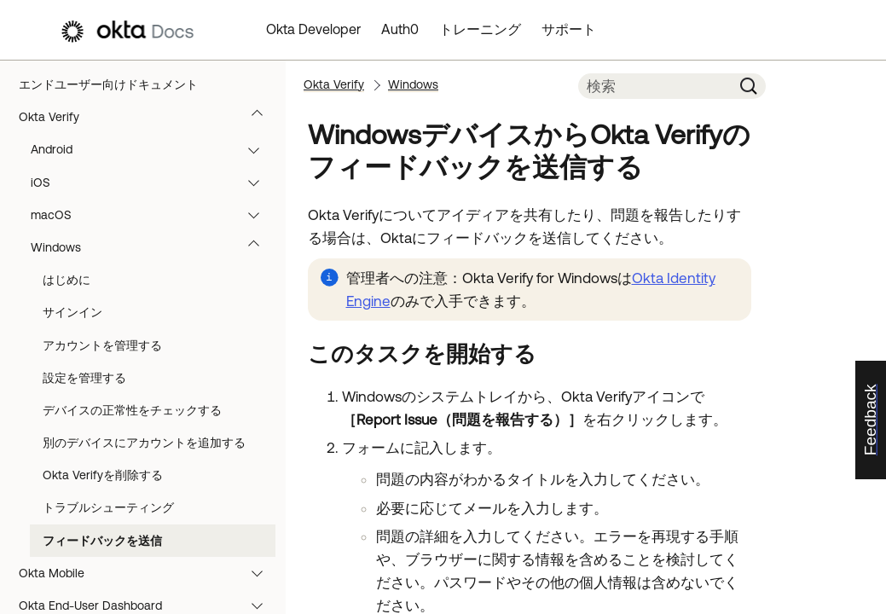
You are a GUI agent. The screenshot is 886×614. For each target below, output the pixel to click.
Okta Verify (149, 117)
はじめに (66, 280)
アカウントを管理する (102, 345)
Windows (153, 247)
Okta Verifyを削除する (103, 475)
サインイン (72, 312)
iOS (153, 182)
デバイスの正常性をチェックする (132, 410)
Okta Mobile (149, 573)
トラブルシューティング (108, 507)
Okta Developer (313, 29)
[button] (261, 117)
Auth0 (400, 29)
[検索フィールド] (655, 86)
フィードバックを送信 (102, 540)
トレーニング (480, 29)
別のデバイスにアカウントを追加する (144, 442)
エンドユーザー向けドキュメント (108, 84)
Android (153, 149)
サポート (568, 29)
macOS (153, 215)
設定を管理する (84, 378)
